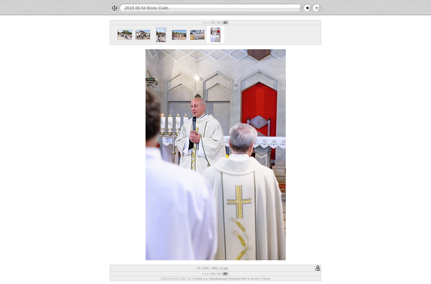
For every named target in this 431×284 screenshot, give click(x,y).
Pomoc (266, 278)
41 (213, 22)
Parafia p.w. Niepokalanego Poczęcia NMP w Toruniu (226, 278)
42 (219, 22)
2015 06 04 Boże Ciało (147, 8)
